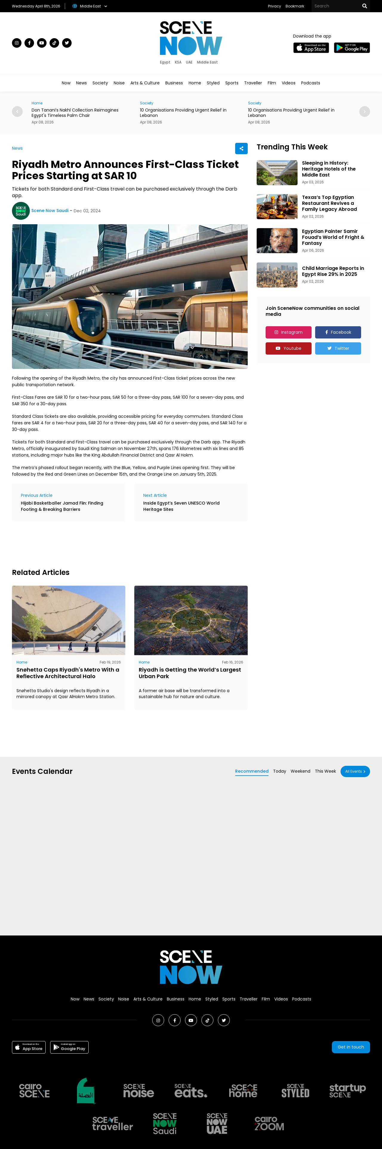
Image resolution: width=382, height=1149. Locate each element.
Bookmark (295, 6)
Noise (119, 83)
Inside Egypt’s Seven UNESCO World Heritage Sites (181, 506)
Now (66, 83)
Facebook (341, 332)
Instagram (292, 332)
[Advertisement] (120, 544)
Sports (231, 83)
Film (272, 83)
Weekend (300, 771)
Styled (213, 83)
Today (279, 771)
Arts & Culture (145, 83)
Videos (288, 83)
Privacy (274, 6)
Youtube (292, 348)
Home (195, 83)
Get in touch (351, 1047)
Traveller (253, 83)
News (81, 83)
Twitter (342, 348)
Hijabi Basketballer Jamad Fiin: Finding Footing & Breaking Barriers (62, 506)
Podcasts (310, 83)
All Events (353, 771)
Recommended (252, 771)
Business (174, 83)
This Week (325, 771)
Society (100, 83)
